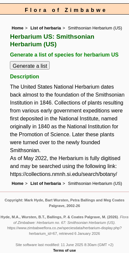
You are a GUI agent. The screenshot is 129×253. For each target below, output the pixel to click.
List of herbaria (45, 27)
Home (17, 27)
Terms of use (64, 250)
